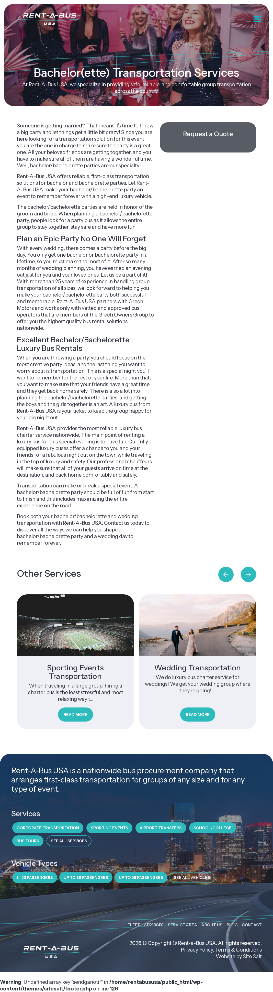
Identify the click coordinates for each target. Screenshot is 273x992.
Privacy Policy (197, 950)
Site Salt (252, 956)
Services (154, 924)
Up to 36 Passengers (86, 877)
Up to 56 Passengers (141, 877)
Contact (252, 924)
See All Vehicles (192, 877)
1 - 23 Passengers (35, 877)
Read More (75, 714)
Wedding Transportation (197, 667)
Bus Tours (28, 840)
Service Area (182, 924)
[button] (226, 574)
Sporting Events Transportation (75, 672)
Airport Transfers (161, 827)
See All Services (69, 840)
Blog (232, 924)
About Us (211, 924)
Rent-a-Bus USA (197, 943)
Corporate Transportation (48, 827)
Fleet (134, 924)
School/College (213, 827)
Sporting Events (109, 827)
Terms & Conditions (238, 950)
